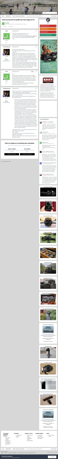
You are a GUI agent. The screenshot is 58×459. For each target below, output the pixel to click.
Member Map (26, 12)
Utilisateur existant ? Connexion (44, 5)
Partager (5, 26)
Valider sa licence (45, 132)
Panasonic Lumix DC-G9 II (48, 278)
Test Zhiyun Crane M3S (48, 362)
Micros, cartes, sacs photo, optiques (7, 438)
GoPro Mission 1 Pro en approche (47, 121)
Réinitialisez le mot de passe (48, 341)
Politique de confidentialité (12, 452)
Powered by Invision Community (52, 452)
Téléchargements (10, 12)
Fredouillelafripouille (6, 46)
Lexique (50, 436)
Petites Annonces (19, 12)
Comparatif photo (30, 440)
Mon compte (40, 436)
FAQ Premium (40, 438)
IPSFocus (6, 451)
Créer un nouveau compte (11, 154)
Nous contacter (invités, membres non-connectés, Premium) (26, 452)
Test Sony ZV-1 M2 (48, 346)
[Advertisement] (48, 109)
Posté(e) (15, 46)
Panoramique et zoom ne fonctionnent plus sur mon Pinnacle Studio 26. (49, 162)
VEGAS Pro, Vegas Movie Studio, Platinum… (19, 24)
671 (6, 58)
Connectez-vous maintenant (27, 154)
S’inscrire (52, 5)
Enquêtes (17, 436)
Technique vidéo (19, 435)
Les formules (40, 435)
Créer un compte (40, 437)
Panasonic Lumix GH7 (48, 232)
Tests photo (29, 437)
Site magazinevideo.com (44, 28)
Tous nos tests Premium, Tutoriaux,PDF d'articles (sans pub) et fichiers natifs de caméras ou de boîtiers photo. (48, 335)
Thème (6, 452)
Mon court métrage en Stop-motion (48, 151)
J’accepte (52, 456)
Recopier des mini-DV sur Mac (48, 247)
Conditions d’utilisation (16, 457)
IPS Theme (2, 451)
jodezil (8, 22)
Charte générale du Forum (44, 25)
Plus (31, 12)
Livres (17, 437)
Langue (2, 452)
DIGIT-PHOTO (45, 84)
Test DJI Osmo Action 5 (48, 262)
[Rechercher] (48, 13)
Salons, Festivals (51, 435)
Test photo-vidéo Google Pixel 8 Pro (48, 293)
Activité (3, 12)
